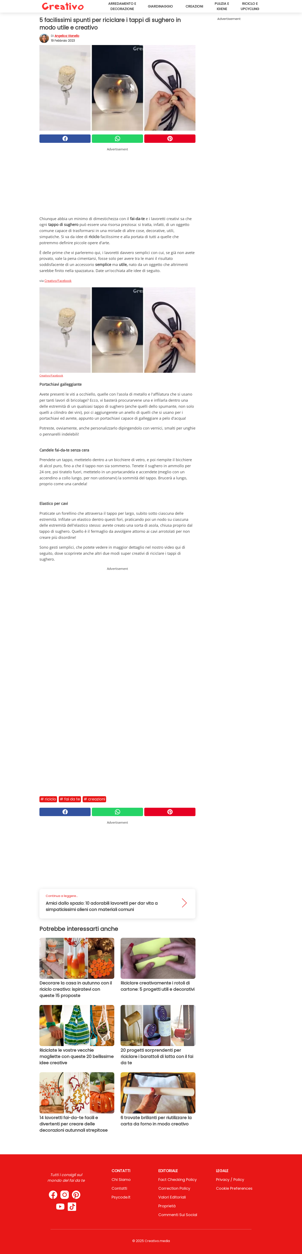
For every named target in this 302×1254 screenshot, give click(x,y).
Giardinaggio (160, 6)
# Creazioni (94, 799)
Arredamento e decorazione (122, 6)
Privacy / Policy (230, 1179)
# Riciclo (48, 799)
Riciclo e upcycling (250, 6)
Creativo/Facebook (58, 281)
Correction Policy (174, 1188)
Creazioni (194, 6)
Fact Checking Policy (177, 1179)
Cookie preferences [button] (234, 1188)
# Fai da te (70, 799)
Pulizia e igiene (222, 6)
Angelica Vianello (67, 36)
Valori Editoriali (172, 1197)
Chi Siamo (121, 1179)
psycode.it (121, 1197)
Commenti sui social (177, 1214)
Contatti (119, 1188)
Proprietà (167, 1206)
